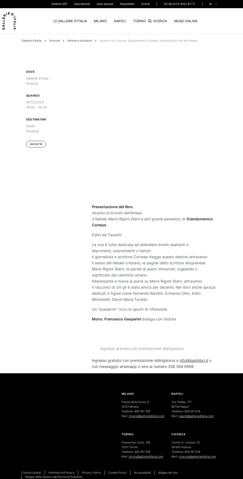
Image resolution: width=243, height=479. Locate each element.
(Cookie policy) (117, 263)
